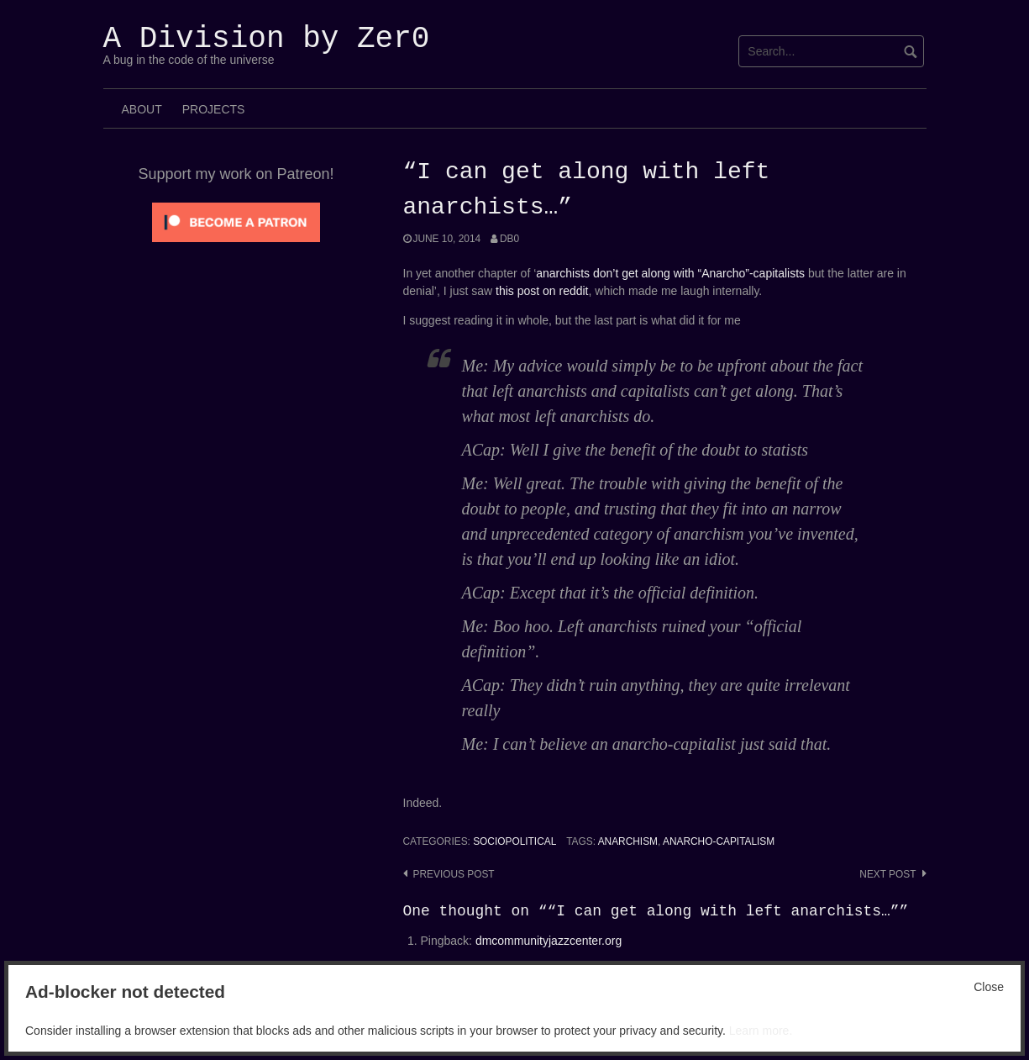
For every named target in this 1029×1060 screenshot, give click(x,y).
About (142, 109)
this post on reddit (542, 291)
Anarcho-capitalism (718, 841)
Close (989, 987)
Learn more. (760, 1030)
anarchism (628, 841)
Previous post (454, 874)
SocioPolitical (514, 841)
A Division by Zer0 (266, 39)
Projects (213, 109)
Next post (887, 874)
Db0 (509, 239)
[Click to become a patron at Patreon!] (236, 221)
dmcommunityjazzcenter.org (548, 940)
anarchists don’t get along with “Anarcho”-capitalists (670, 273)
